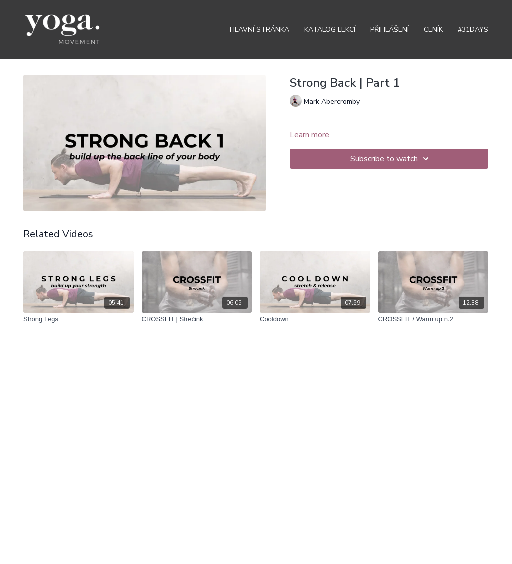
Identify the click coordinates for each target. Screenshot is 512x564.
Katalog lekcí (330, 29)
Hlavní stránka (260, 29)
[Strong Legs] (79, 319)
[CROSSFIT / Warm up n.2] (433, 319)
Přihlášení (389, 29)
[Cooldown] (315, 319)
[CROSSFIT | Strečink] (197, 319)
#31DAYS (473, 29)
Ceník (433, 29)
